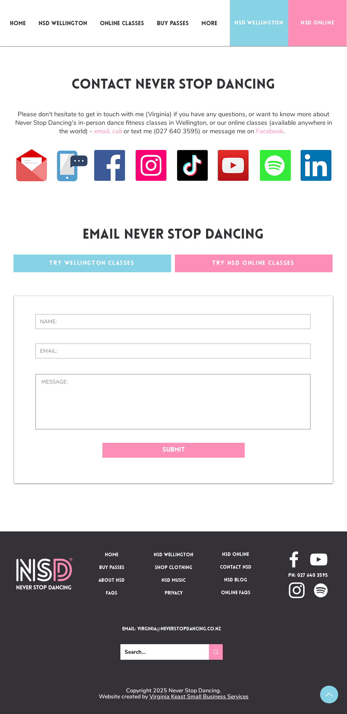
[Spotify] (274, 165)
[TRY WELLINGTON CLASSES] (92, 263)
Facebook (269, 131)
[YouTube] (233, 165)
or (121, 131)
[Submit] (173, 450)
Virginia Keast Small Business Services (199, 697)
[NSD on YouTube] (318, 559)
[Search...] (159, 652)
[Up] (329, 694)
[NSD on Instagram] (296, 590)
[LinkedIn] (316, 165)
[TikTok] (192, 165)
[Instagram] (151, 165)
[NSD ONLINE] (317, 23)
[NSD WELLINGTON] (259, 23)
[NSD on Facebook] (294, 559)
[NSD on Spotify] (320, 590)
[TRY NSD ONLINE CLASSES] (253, 263)
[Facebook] (109, 165)
